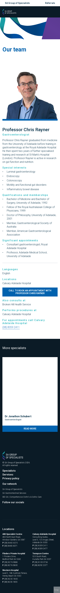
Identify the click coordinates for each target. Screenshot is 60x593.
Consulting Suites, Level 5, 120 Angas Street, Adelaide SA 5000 (43, 540)
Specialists (9, 470)
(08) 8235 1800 (10, 579)
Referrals (50, 3)
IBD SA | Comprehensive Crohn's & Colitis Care (21, 497)
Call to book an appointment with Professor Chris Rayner (30, 292)
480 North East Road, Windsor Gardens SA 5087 (13, 538)
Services (7, 474)
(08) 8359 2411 (11, 327)
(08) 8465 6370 (10, 543)
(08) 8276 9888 (10, 562)
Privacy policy (10, 478)
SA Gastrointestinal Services (14, 493)
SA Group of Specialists (17, 3)
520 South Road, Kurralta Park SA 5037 (41, 557)
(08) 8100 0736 (40, 562)
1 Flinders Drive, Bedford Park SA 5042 (11, 557)
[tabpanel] (30, 394)
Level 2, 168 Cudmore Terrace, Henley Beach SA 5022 (14, 574)
